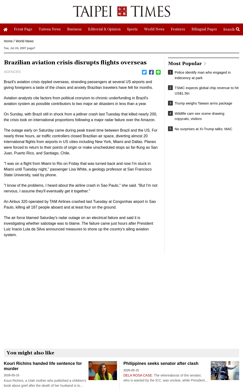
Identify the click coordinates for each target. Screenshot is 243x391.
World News (24, 41)
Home (8, 41)
